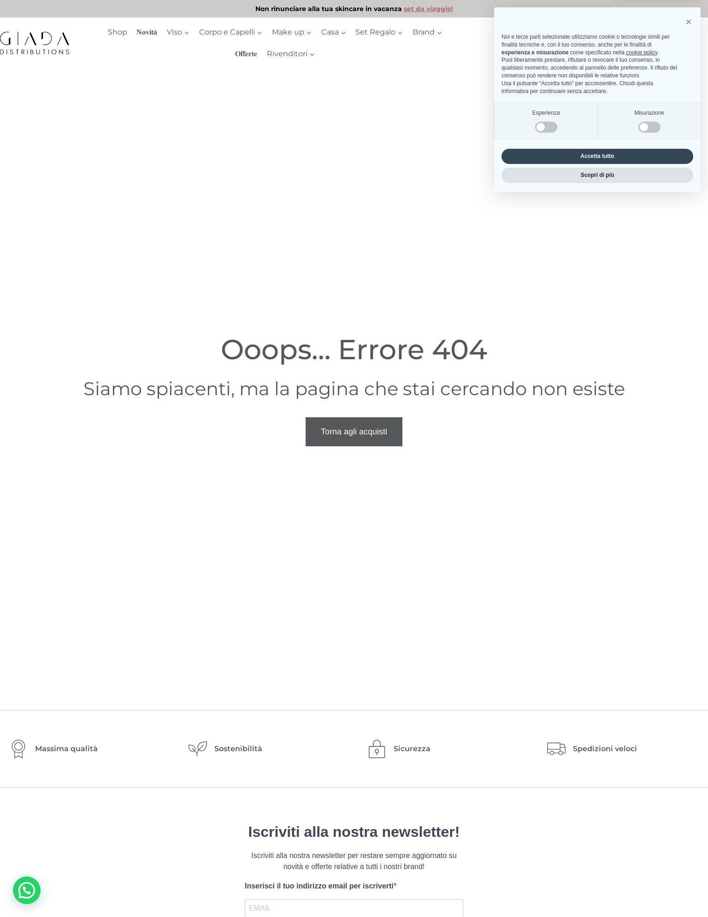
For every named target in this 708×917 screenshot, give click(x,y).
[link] (354, 8)
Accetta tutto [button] (597, 873)
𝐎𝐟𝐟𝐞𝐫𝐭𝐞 (246, 53)
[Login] (672, 43)
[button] (688, 739)
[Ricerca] (634, 43)
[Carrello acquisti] (691, 43)
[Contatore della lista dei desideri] (656, 42)
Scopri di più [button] (597, 892)
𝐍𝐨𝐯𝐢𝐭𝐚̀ (146, 32)
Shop (117, 32)
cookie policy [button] (641, 770)
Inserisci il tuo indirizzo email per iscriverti (319, 886)
